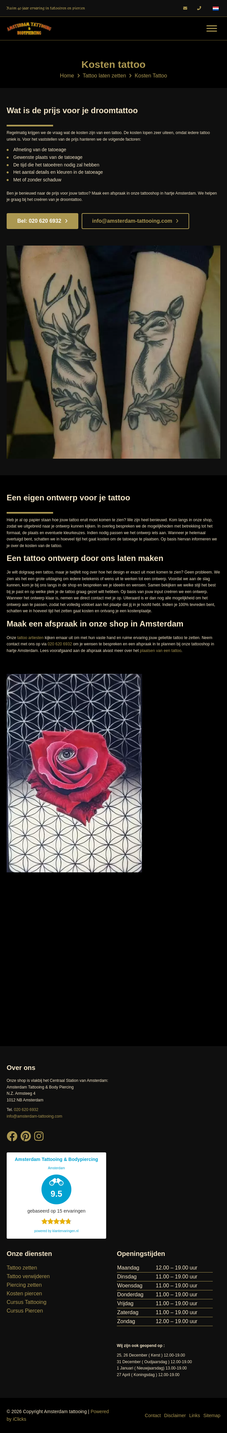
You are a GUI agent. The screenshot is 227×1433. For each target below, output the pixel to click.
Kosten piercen (24, 1293)
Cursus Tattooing (26, 1302)
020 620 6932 (59, 644)
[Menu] (211, 28)
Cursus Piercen (25, 1311)
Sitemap (211, 1415)
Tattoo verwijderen (28, 1276)
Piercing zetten (24, 1285)
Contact (153, 1415)
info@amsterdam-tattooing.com (135, 221)
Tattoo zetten (22, 1268)
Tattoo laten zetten (104, 75)
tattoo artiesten (30, 637)
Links (194, 1415)
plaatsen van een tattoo (161, 650)
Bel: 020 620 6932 (42, 221)
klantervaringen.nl (65, 1231)
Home (67, 75)
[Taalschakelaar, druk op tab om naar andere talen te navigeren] (215, 8)
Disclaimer (175, 1415)
